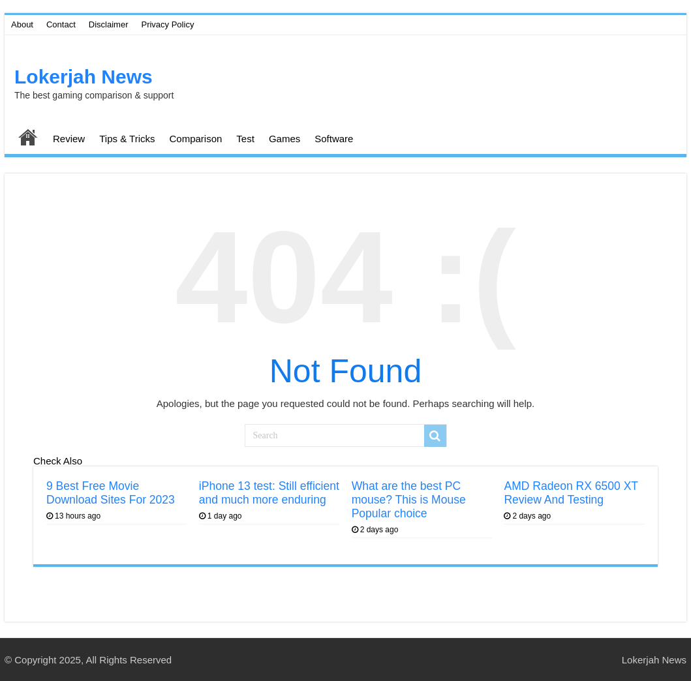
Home (28, 137)
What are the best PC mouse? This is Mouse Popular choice (409, 499)
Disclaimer (109, 24)
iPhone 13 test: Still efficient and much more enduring (269, 492)
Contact (61, 24)
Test (245, 138)
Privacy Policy (167, 24)
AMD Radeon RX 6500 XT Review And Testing (570, 492)
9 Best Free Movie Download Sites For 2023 (110, 492)
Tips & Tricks (127, 138)
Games (284, 138)
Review (69, 138)
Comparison (195, 138)
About (22, 24)
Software (334, 138)
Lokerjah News (83, 76)
